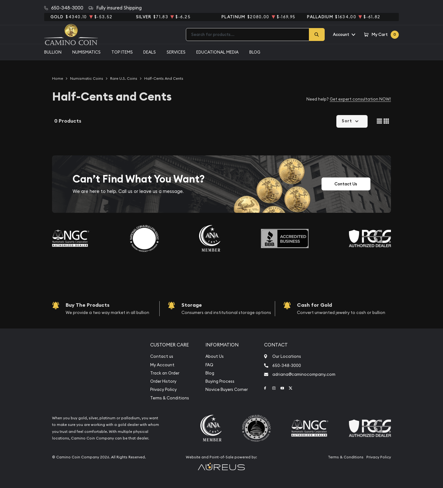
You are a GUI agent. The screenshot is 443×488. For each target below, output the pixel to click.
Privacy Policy (163, 389)
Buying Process (219, 381)
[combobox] (247, 34)
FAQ (209, 365)
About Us (214, 356)
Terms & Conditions (169, 398)
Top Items (122, 52)
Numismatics (86, 52)
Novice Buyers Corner (226, 389)
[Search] (317, 34)
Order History (163, 381)
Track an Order (164, 373)
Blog (254, 52)
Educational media (217, 52)
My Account (162, 365)
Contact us (161, 356)
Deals (149, 52)
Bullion (53, 52)
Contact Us (345, 184)
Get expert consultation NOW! (360, 99)
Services (176, 52)
